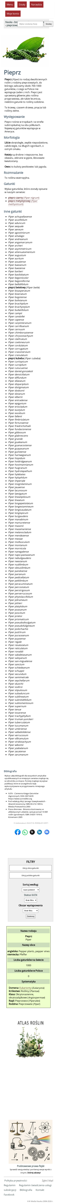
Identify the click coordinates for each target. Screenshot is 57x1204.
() (23, 197)
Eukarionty (25, 987)
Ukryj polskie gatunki (30, 875)
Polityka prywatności (15, 1180)
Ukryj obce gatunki (31, 868)
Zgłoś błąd (47, 1180)
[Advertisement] (28, 1090)
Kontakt (40, 1190)
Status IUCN (30, 895)
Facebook (9, 1194)
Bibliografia (26, 1190)
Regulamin (9, 1185)
